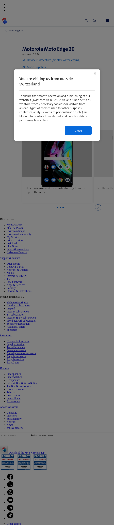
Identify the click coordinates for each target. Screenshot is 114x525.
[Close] (95, 73)
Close (78, 131)
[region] (57, 105)
